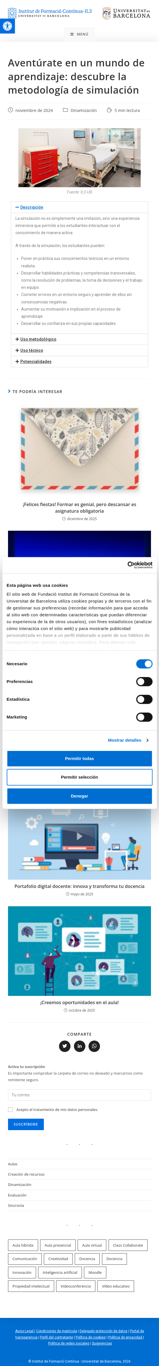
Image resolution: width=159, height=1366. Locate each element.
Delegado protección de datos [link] (103, 1331)
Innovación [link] (22, 1272)
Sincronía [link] (16, 1205)
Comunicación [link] (25, 1258)
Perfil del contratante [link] (56, 1337)
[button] (79, 207)
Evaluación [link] (17, 1195)
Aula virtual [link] (92, 1245)
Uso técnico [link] (31, 350)
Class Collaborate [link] (128, 1245)
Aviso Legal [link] (24, 1331)
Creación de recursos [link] (26, 1174)
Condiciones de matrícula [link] (56, 1331)
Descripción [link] (31, 207)
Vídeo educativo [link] (115, 1286)
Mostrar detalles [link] (125, 740)
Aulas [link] (12, 1163)
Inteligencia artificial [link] (60, 1272)
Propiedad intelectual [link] (31, 1286)
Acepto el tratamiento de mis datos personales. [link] (57, 1109)
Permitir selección (79, 777)
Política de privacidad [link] (125, 1337)
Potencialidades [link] (36, 361)
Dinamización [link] (83, 110)
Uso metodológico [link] (38, 339)
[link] (7, 26)
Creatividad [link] (58, 1258)
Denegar (79, 795)
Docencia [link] (87, 1258)
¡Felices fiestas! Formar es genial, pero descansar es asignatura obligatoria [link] (79, 507)
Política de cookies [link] (91, 1337)
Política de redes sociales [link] (68, 1343)
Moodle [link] (95, 1272)
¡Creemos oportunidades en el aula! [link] (79, 1002)
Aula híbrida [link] (23, 1245)
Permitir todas (79, 758)
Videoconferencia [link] (76, 1286)
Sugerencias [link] (102, 1343)
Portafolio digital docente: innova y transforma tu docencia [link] (80, 886)
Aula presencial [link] (58, 1245)
